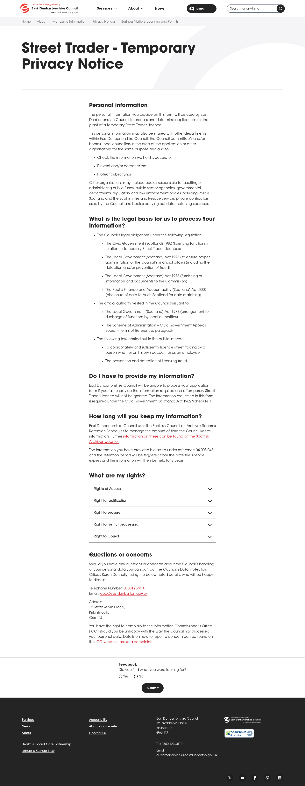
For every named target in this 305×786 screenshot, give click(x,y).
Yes (126, 676)
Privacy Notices (104, 21)
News (160, 9)
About (41, 21)
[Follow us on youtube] (242, 777)
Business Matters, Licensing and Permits (149, 21)
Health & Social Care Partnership (46, 744)
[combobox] (256, 8)
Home (26, 21)
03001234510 (134, 588)
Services (28, 720)
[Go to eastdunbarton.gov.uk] (49, 8)
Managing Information (69, 21)
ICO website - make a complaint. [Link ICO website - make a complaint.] (124, 642)
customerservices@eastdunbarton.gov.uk (186, 755)
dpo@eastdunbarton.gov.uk (123, 594)
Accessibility (98, 720)
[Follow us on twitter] (229, 777)
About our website (103, 726)
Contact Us (97, 733)
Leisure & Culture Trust (38, 751)
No (140, 676)
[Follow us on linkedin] (279, 777)
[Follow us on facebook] (254, 777)
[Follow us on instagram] (267, 777)
